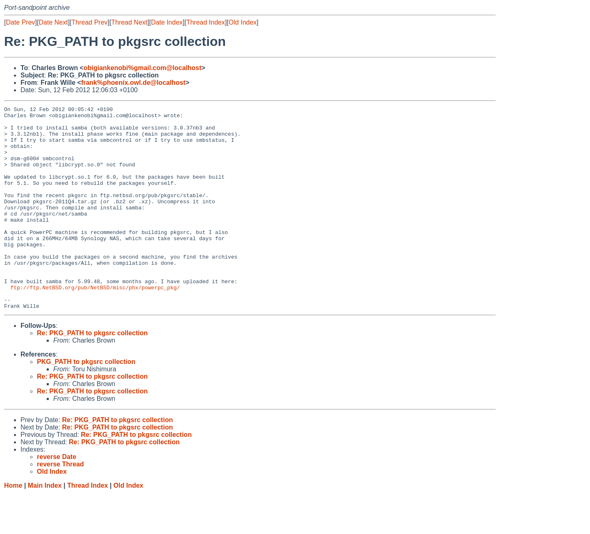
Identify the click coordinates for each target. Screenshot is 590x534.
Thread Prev (90, 22)
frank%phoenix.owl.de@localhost (133, 82)
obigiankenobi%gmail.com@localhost (143, 67)
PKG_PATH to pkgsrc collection (86, 402)
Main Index (45, 526)
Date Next (53, 22)
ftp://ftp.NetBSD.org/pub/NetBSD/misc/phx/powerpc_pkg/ (95, 324)
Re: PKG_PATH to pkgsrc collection (92, 373)
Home (13, 526)
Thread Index (205, 22)
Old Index (242, 22)
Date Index (166, 22)
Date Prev (20, 22)
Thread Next (129, 22)
